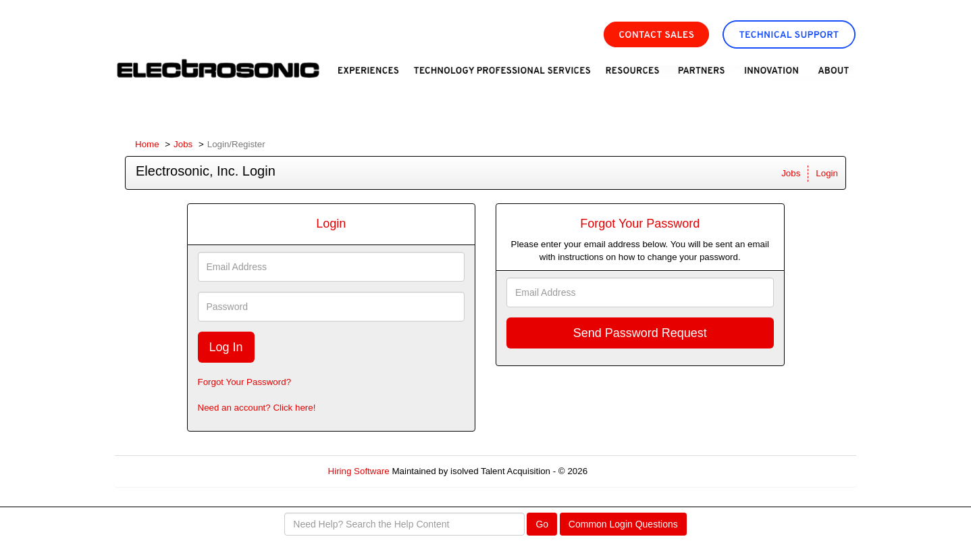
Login (827, 173)
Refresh (628, 471)
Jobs (183, 144)
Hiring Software (359, 471)
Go (541, 524)
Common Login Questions (623, 524)
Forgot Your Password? (245, 382)
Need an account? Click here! (257, 408)
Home (147, 144)
